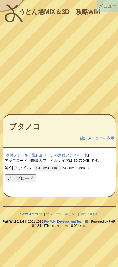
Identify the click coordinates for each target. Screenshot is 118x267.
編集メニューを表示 (97, 138)
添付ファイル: (18, 167)
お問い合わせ (89, 214)
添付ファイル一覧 (21, 155)
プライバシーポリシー (61, 214)
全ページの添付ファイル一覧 (63, 155)
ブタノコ (25, 126)
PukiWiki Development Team (64, 221)
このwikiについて (31, 214)
